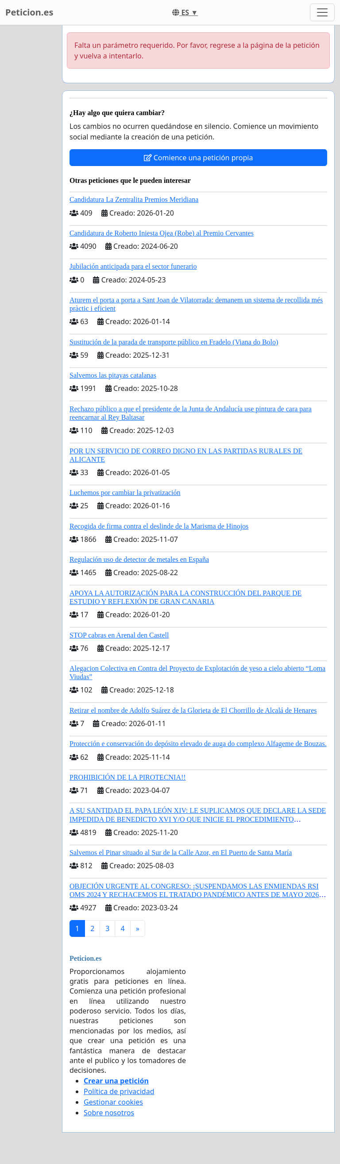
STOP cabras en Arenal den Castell (119, 635)
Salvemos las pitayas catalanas (113, 375)
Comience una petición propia (198, 157)
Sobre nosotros (109, 1113)
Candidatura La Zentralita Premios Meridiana (134, 199)
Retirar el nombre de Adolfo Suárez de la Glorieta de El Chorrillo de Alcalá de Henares (193, 710)
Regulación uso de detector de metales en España (139, 559)
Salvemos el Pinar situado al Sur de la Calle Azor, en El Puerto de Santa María (181, 852)
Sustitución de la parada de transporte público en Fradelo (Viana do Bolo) (174, 342)
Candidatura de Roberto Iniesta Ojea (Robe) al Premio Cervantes (162, 233)
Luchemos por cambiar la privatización (125, 492)
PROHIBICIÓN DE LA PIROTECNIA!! (128, 777)
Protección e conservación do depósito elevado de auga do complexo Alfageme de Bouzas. (198, 743)
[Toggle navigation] (322, 12)
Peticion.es (29, 12)
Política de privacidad (119, 1091)
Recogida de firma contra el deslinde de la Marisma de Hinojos (159, 526)
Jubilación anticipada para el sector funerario (133, 266)
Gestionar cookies (113, 1102)
